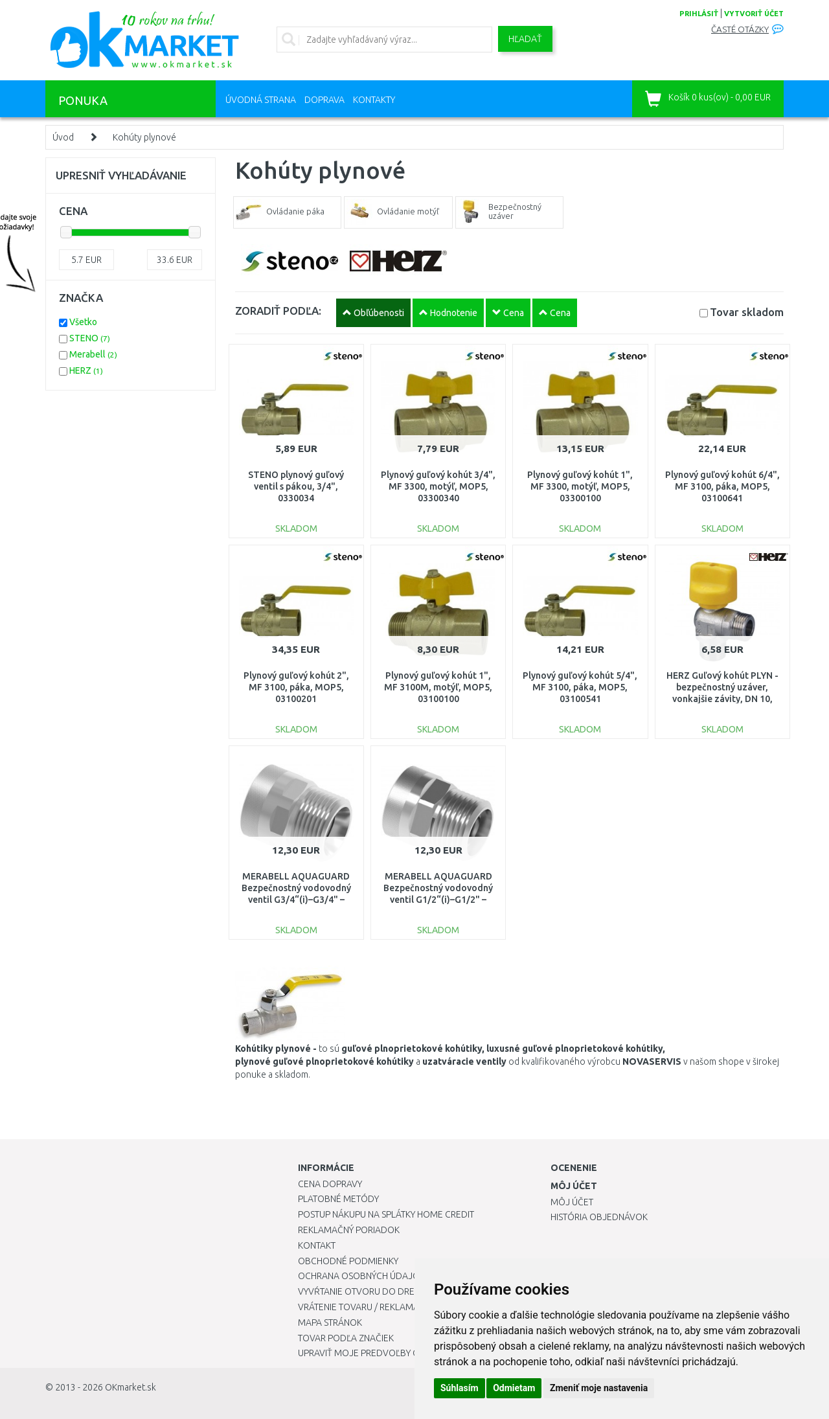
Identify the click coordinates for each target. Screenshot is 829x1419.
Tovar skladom (747, 312)
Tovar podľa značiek (346, 1338)
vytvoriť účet (754, 13)
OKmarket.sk (130, 1387)
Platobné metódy (338, 1199)
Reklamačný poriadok (349, 1230)
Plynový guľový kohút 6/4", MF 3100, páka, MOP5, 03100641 (722, 486)
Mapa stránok (330, 1322)
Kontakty (374, 100)
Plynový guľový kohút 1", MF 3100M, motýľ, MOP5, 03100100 (438, 687)
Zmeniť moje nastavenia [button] (599, 1388)
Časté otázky (740, 29)
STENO (89, 338)
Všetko (83, 322)
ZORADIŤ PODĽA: (278, 310)
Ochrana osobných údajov (362, 1276)
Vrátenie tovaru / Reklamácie (365, 1307)
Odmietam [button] (514, 1388)
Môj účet (572, 1202)
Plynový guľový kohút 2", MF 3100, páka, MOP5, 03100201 (296, 687)
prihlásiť (698, 13)
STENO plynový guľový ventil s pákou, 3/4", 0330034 (296, 486)
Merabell (93, 354)
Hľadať (525, 39)
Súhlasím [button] (459, 1388)
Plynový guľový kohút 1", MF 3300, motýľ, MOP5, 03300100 (580, 486)
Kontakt (316, 1245)
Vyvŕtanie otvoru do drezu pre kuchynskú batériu (413, 1291)
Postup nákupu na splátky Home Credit (386, 1214)
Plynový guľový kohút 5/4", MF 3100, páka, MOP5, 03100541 (580, 687)
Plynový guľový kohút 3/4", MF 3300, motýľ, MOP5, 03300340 (438, 486)
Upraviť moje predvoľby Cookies (373, 1353)
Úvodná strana (260, 100)
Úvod (63, 137)
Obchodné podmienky (348, 1261)
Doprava (324, 100)
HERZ (86, 370)
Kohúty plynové (144, 137)
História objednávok (599, 1217)
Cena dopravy (330, 1184)
